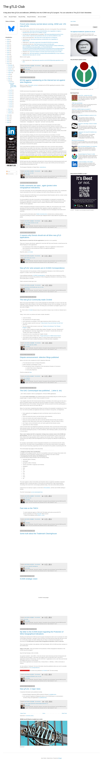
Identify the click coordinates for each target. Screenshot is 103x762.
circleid (25, 257)
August (9, 72)
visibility (35, 344)
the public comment (33, 85)
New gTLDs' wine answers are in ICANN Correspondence (42, 268)
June (9, 76)
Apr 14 (10, 97)
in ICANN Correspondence (39, 275)
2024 (8, 43)
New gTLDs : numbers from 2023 (85, 95)
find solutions (47, 487)
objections (28, 378)
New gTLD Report (12, 16)
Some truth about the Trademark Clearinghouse (38, 534)
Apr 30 (10, 81)
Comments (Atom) (29, 715)
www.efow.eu (43, 167)
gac (24, 67)
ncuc (27, 566)
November (10, 67)
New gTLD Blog (21, 16)
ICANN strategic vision (28, 579)
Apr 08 (10, 103)
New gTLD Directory (31, 16)
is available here (52, 694)
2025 (8, 41)
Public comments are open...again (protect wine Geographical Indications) (38, 187)
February (10, 111)
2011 (8, 117)
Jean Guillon (73, 21)
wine (30, 67)
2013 (8, 63)
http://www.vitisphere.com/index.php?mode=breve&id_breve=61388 (45, 51)
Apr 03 (10, 105)
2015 (8, 59)
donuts (28, 257)
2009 (8, 120)
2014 (8, 61)
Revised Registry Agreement (41, 703)
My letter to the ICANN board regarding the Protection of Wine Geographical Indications (41, 633)
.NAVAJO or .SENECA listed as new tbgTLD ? (81, 109)
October (10, 69)
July (9, 74)
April (9, 80)
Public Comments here (41, 214)
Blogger (60, 758)
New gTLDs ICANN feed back (78, 140)
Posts (8, 171)
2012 (8, 115)
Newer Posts (23, 713)
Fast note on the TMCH (29, 508)
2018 (8, 54)
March (9, 109)
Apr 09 (10, 101)
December (10, 65)
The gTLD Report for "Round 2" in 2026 (86, 154)
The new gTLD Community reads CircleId (36, 300)
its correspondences (34, 667)
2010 (8, 118)
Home (5, 16)
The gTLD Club (14, 6)
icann (26, 67)
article (25, 344)
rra (47, 703)
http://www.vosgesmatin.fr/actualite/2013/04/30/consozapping (44, 42)
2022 (8, 47)
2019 (8, 52)
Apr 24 (10, 92)
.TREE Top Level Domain (77, 103)
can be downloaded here (37, 492)
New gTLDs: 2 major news (30, 689)
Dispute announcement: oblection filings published (39, 357)
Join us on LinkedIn (42, 16)
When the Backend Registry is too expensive (87, 146)
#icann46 (39, 513)
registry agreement (31, 703)
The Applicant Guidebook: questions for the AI (83, 31)
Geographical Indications (30, 676)
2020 (8, 50)
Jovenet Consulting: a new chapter (85, 161)
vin (28, 67)
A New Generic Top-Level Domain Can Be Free (52, 323)
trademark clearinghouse (33, 566)
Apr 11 (10, 99)
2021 (8, 48)
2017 (8, 56)
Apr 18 (10, 95)
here (31, 372)
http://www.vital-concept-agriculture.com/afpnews (46, 37)
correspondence (27, 287)
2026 (8, 39)
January (10, 112)
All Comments (9, 173)
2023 (8, 45)
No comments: (38, 65)
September (10, 70)
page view (31, 344)
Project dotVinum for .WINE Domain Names (50, 335)
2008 (8, 122)
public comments (31, 222)
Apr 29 (10, 90)
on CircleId (30, 252)
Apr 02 (10, 106)
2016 (8, 58)
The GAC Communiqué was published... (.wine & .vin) (41, 391)
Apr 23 (10, 93)
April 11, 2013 (41, 515)
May (9, 78)
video (27, 619)
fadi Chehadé (32, 287)
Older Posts (64, 713)
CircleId (31, 310)
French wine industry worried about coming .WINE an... (12, 85)
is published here (43, 697)
